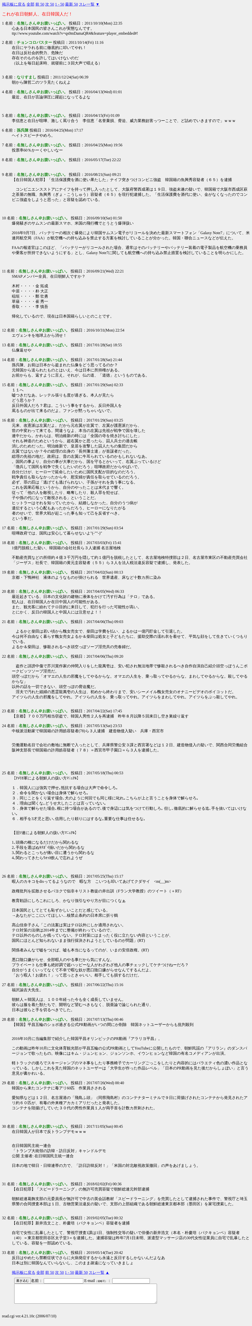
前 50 (39, 4)
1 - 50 (59, 4)
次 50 (49, 4)
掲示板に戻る (14, 4)
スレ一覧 (87, 4)
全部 (30, 4)
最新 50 (71, 4)
